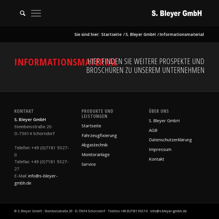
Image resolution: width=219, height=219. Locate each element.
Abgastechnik (95, 145)
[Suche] (19, 13)
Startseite (91, 125)
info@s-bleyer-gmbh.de (168, 211)
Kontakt (156, 159)
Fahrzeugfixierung (99, 135)
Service (89, 164)
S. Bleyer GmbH (164, 120)
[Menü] (33, 13)
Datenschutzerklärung (170, 139)
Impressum (160, 149)
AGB (153, 130)
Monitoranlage (96, 154)
